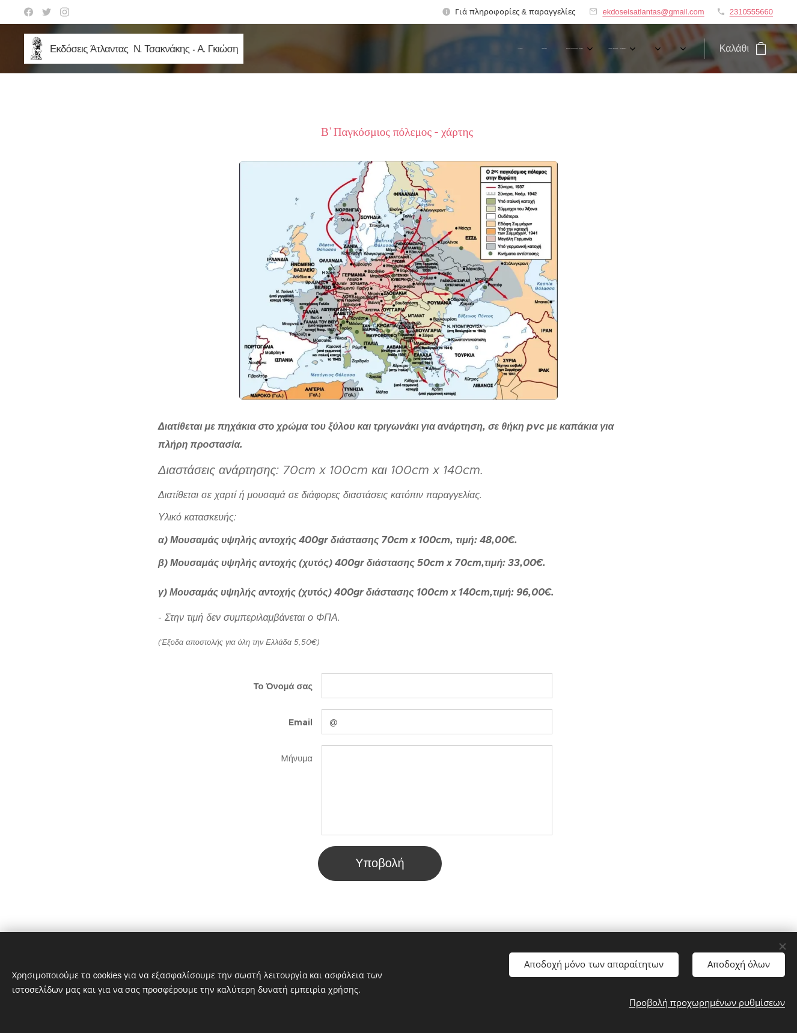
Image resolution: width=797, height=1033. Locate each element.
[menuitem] (278, 49)
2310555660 (751, 11)
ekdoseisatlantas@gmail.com (653, 11)
